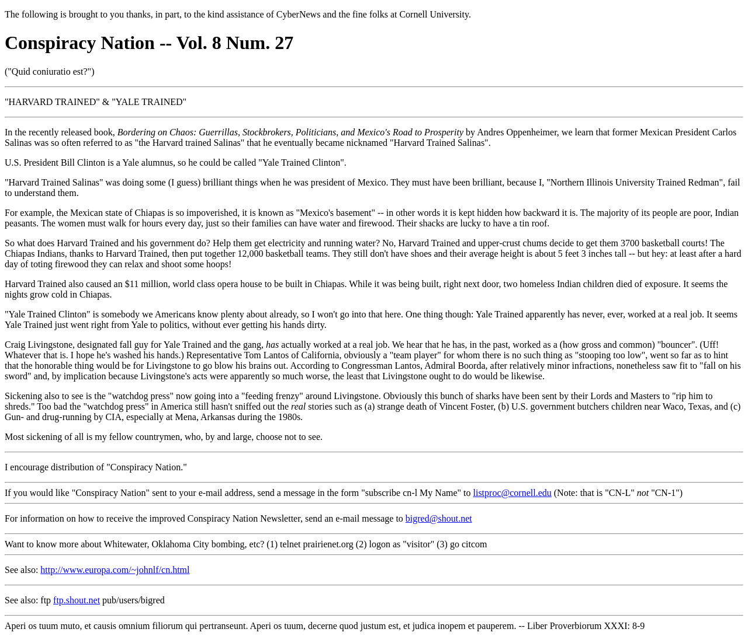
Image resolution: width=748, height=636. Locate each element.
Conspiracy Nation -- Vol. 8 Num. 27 (149, 42)
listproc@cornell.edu (512, 493)
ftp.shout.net (76, 600)
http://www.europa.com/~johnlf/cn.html (114, 570)
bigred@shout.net (439, 518)
